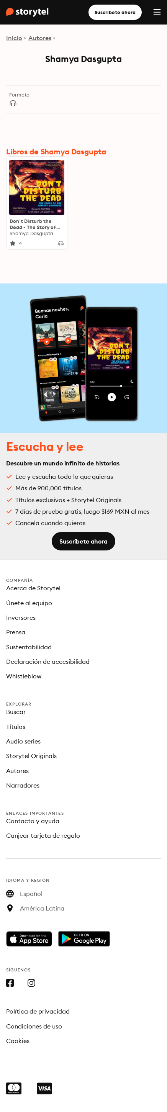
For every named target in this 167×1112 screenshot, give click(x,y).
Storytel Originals (31, 756)
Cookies (17, 1041)
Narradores (22, 785)
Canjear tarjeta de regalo (43, 835)
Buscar (16, 712)
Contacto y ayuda (32, 821)
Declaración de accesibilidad (48, 661)
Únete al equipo (29, 603)
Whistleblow (23, 676)
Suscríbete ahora (115, 12)
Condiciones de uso (34, 1026)
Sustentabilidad (29, 647)
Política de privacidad (38, 1011)
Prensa (15, 632)
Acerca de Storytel (33, 588)
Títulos (15, 726)
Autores (39, 38)
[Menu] (157, 12)
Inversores (21, 617)
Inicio (14, 38)
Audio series (23, 741)
